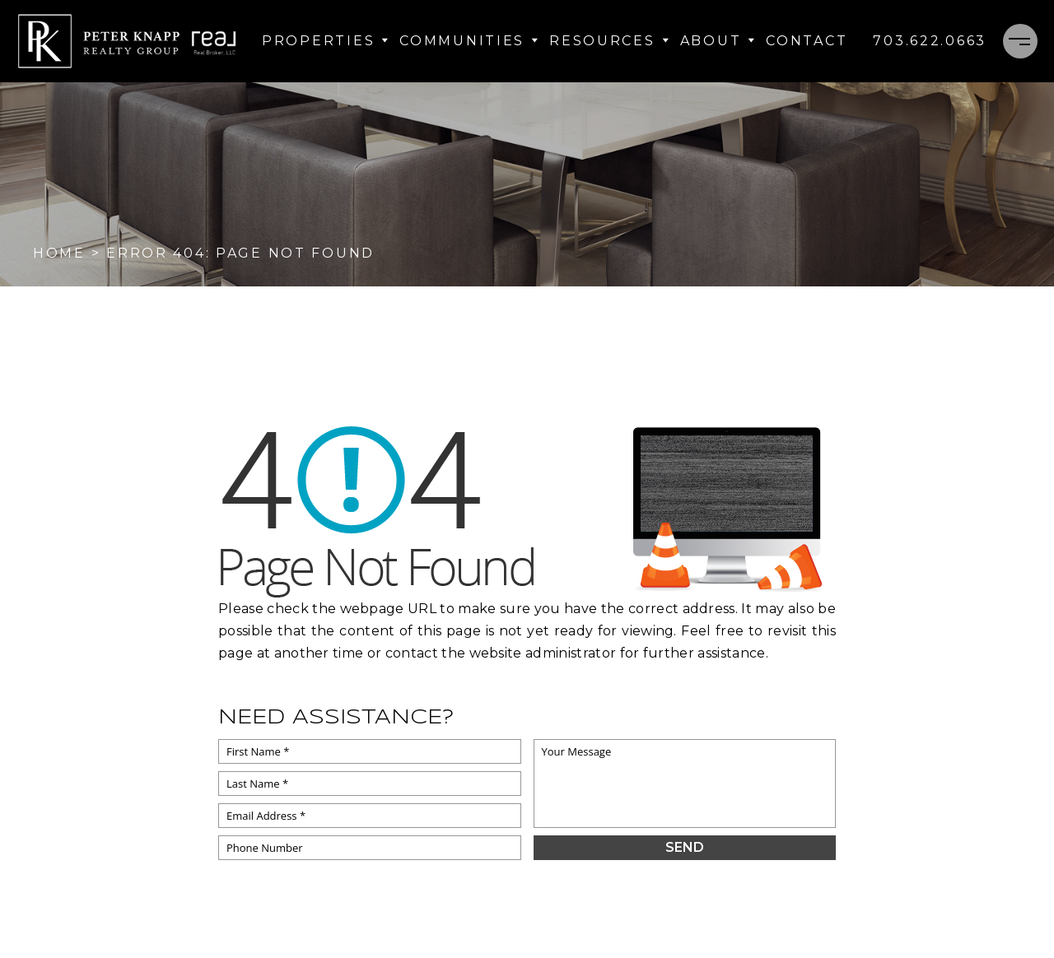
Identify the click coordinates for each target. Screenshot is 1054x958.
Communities (469, 41)
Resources (609, 41)
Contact (806, 41)
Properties (325, 41)
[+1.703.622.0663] (929, 41)
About (718, 41)
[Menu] (1020, 41)
